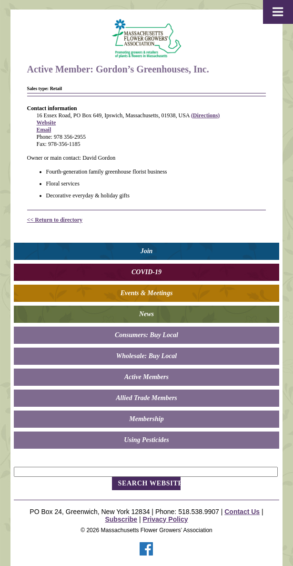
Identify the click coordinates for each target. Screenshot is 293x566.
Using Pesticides (146, 439)
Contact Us (242, 511)
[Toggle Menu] (278, 12)
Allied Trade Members (146, 397)
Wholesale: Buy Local (146, 356)
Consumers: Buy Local (146, 335)
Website (46, 122)
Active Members (146, 377)
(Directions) (205, 115)
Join (147, 251)
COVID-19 (146, 272)
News (146, 314)
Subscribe (121, 519)
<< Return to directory (54, 219)
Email (44, 129)
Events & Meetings (147, 293)
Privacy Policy (165, 519)
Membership (146, 418)
